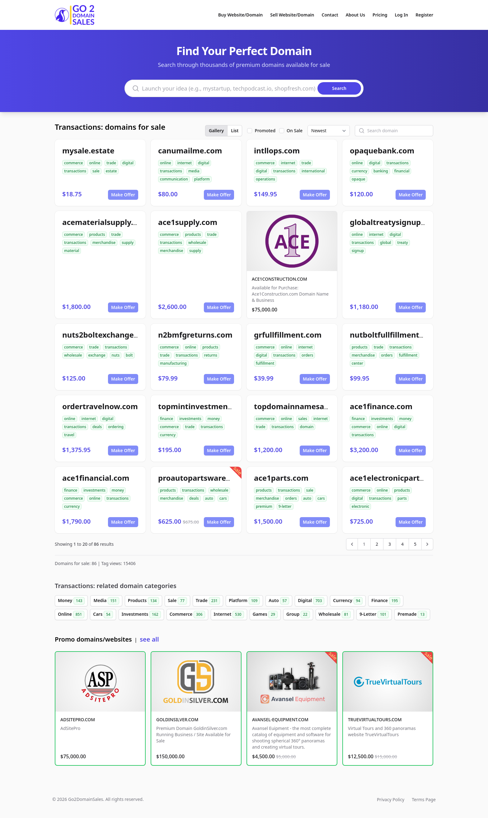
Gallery (216, 130)
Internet (229, 614)
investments (190, 418)
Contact (330, 15)
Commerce (187, 614)
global (385, 242)
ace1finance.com (381, 406)
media (193, 171)
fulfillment (265, 363)
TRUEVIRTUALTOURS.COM (375, 719)
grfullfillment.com (287, 335)
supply (128, 242)
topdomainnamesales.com (303, 406)
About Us (355, 15)
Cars (103, 614)
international (313, 171)
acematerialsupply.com (105, 222)
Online (71, 614)
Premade (412, 614)
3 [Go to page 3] (389, 544)
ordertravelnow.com (100, 406)
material (71, 250)
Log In (401, 15)
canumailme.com (190, 150)
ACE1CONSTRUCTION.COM (279, 279)
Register (424, 15)
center (357, 363)
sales (302, 418)
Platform (244, 601)
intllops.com (277, 150)
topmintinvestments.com (205, 406)
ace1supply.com (187, 222)
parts (402, 498)
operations (265, 179)
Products (143, 601)
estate (111, 171)
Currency (348, 601)
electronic (360, 506)
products (97, 234)
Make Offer (123, 195)
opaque (358, 179)
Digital (311, 601)
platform (202, 179)
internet (184, 163)
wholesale (197, 242)
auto (209, 498)
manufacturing (173, 363)
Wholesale (335, 614)
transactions (75, 171)
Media (106, 601)
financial (402, 171)
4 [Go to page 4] (402, 544)
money (214, 418)
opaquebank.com (382, 150)
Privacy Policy (390, 799)
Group (298, 614)
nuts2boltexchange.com (107, 335)
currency (359, 171)
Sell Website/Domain (292, 15)
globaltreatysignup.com (394, 222)
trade (111, 163)
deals (97, 426)
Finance (385, 601)
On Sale (295, 130)
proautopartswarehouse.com (212, 478)
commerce (73, 163)
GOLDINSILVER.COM (177, 719)
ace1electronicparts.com (395, 478)
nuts (116, 355)
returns (210, 355)
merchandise (103, 242)
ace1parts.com (281, 478)
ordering (116, 426)
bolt (129, 355)
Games (265, 614)
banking (380, 171)
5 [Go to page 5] (415, 544)
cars (223, 498)
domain (307, 426)
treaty (402, 242)
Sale (177, 601)
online (94, 163)
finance (166, 418)
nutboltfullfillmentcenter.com (405, 335)
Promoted (265, 130)
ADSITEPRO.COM (77, 719)
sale (96, 171)
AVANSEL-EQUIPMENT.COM (280, 719)
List (234, 130)
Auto (279, 601)
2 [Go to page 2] (377, 544)
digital (128, 163)
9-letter (285, 506)
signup (358, 250)
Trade (208, 601)
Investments (141, 614)
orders (307, 355)
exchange (97, 355)
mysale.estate (88, 150)
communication (174, 179)
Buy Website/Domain (240, 15)
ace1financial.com (95, 478)
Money (71, 601)
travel (69, 434)
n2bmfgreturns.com (195, 335)
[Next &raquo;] (427, 544)
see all (149, 639)
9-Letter (374, 614)
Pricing (380, 15)
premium (264, 506)
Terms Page (424, 799)
